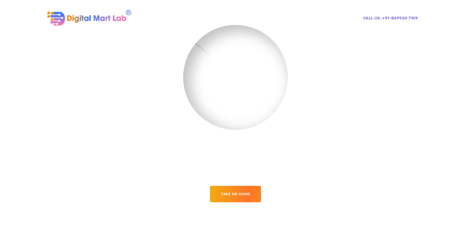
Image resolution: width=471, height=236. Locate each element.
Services (254, 17)
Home (202, 17)
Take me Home (235, 194)
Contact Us (315, 17)
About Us (227, 17)
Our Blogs (283, 17)
